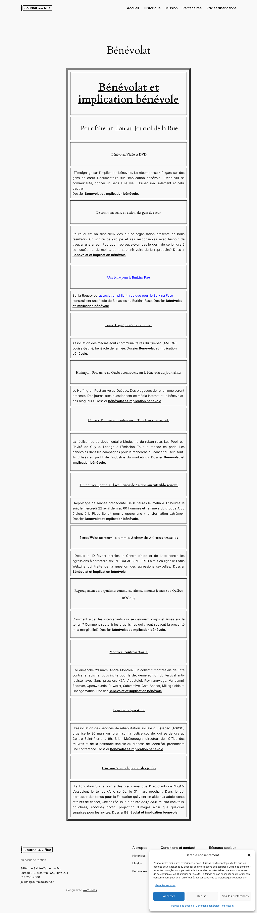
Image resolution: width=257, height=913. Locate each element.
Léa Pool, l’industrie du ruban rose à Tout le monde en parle (128, 420)
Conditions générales (207, 905)
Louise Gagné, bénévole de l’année (128, 325)
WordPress (90, 890)
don (120, 128)
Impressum (227, 905)
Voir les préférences (235, 896)
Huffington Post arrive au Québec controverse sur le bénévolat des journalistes (128, 372)
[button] (249, 855)
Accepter (169, 896)
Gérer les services (165, 885)
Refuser (202, 896)
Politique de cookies (182, 905)
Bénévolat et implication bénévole (128, 93)
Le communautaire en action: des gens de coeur (128, 212)
